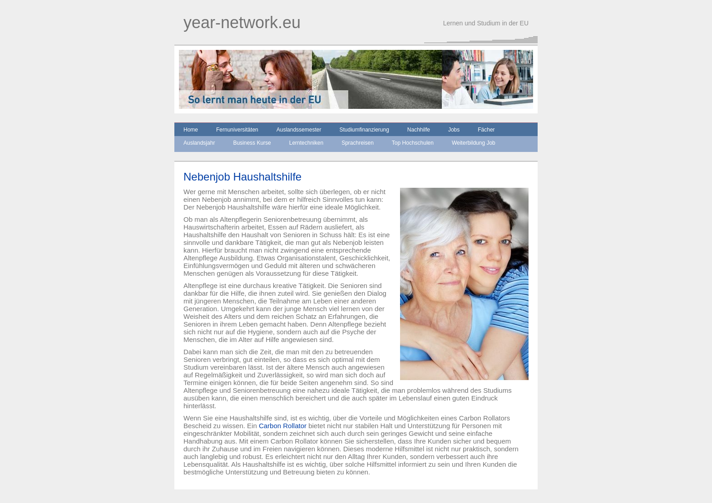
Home (190, 130)
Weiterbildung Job (473, 143)
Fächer (486, 130)
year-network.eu (242, 22)
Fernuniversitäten (237, 130)
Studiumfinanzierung (364, 130)
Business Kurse (252, 143)
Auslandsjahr (199, 143)
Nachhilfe (418, 130)
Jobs (454, 130)
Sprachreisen (357, 143)
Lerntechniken (306, 143)
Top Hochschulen (413, 143)
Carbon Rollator (283, 426)
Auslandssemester (299, 130)
